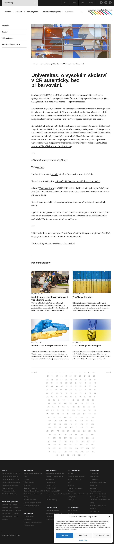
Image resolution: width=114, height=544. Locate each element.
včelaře (54, 174)
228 (87, 448)
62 (71, 390)
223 (60, 448)
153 (76, 421)
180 (74, 431)
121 (58, 410)
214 (60, 445)
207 (71, 441)
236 (82, 452)
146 (87, 417)
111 (58, 407)
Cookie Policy (83, 540)
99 (93, 400)
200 (82, 438)
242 (73, 455)
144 (76, 417)
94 (68, 400)
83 (66, 397)
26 (57, 379)
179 (68, 431)
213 (55, 445)
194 (49, 438)
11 (88, 373)
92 (59, 400)
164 (87, 424)
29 (71, 379)
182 (84, 431)
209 (82, 441)
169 (66, 428)
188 (65, 434)
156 (92, 421)
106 (82, 404)
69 (52, 393)
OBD (74, 3)
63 (75, 390)
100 (49, 404)
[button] (109, 517)
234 (71, 452)
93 (63, 400)
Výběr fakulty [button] (20, 3)
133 (68, 414)
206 (65, 441)
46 (47, 386)
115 (79, 407)
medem (40, 167)
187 (60, 434)
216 (71, 445)
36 (52, 383)
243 (79, 455)
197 (65, 438)
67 (95, 390)
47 (52, 386)
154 (81, 421)
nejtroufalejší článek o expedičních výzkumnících (77, 181)
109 (48, 407)
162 (76, 424)
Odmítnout (83, 535)
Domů (36, 64)
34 (95, 379)
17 (66, 376)
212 (49, 445)
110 (53, 407)
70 (57, 393)
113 (68, 407)
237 (87, 452)
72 (66, 393)
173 (87, 428)
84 (71, 397)
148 (50, 421)
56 (95, 386)
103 (65, 404)
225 (71, 448)
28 (66, 379)
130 (52, 414)
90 (49, 400)
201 (87, 438)
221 (49, 448)
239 (57, 455)
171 (77, 428)
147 (92, 417)
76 (85, 393)
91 (54, 400)
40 (71, 383)
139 (49, 417)
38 (61, 383)
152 (71, 421)
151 (66, 421)
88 (90, 397)
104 (71, 404)
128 (95, 410)
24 (47, 379)
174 (92, 428)
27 (61, 379)
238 (93, 452)
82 (61, 397)
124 (73, 410)
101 (55, 404)
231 (54, 452)
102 (60, 404)
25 (52, 379)
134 (73, 414)
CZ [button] (66, 3)
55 (90, 386)
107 (87, 404)
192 (87, 434)
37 (56, 383)
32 (85, 379)
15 (57, 376)
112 (63, 407)
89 (95, 397)
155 (87, 421)
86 (80, 397)
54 (85, 386)
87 (85, 397)
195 (54, 438)
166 (49, 428)
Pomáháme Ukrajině (83, 297)
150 (60, 421)
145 (82, 417)
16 (61, 376)
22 (89, 376)
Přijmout (65, 535)
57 (47, 390)
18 (70, 376)
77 (90, 393)
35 (47, 383)
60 (61, 390)
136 (84, 414)
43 (85, 383)
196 (60, 438)
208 (77, 441)
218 (81, 445)
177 (58, 431)
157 (49, 424)
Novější (34, 372)
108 (92, 404)
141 (60, 417)
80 (52, 397)
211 (94, 441)
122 (63, 410)
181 (79, 431)
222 (54, 448)
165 (92, 424)
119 (47, 410)
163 (81, 424)
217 (76, 445)
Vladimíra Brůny (46, 188)
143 (71, 417)
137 (90, 414)
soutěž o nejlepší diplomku (94, 215)
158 (55, 424)
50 (66, 386)
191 (82, 434)
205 (60, 441)
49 (62, 386)
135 (79, 414)
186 (55, 434)
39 (66, 383)
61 (66, 390)
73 (71, 393)
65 (85, 390)
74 (76, 393)
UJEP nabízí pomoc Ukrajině (87, 345)
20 (80, 376)
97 (83, 400)
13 (48, 376)
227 (82, 448)
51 (71, 386)
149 (55, 421)
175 (47, 431)
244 (85, 455)
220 (92, 445)
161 (71, 424)
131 (58, 414)
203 (48, 441)
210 (88, 441)
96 (78, 400)
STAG (91, 3)
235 (76, 452)
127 (89, 410)
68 (47, 393)
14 (52, 376)
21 (84, 376)
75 (80, 393)
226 (76, 448)
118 (94, 407)
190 (76, 434)
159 (60, 424)
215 (65, 445)
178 (63, 431)
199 (76, 438)
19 (75, 376)
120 (52, 410)
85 (75, 397)
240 (62, 455)
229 (93, 448)
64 (80, 390)
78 (95, 393)
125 (79, 410)
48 (57, 386)
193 (92, 434)
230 (49, 452)
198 (71, 438)
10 (84, 373)
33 (90, 379)
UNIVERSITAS (46, 95)
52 (76, 386)
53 (80, 386)
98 (88, 400)
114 (74, 407)
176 (52, 431)
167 (55, 428)
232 (60, 452)
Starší (108, 372)
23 (94, 376)
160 (65, 424)
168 (60, 428)
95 (73, 400)
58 (51, 390)
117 (89, 407)
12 (93, 373)
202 (93, 438)
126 (84, 410)
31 (80, 379)
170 (71, 428)
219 (87, 445)
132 (63, 414)
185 (50, 434)
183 (89, 431)
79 (47, 397)
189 (71, 434)
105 (76, 404)
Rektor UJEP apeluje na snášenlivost (49, 345)
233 (65, 452)
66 (90, 390)
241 (68, 455)
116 (84, 407)
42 (80, 383)
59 (56, 390)
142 (65, 417)
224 (65, 448)
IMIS (82, 3)
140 (55, 417)
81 (56, 397)
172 (82, 428)
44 (90, 383)
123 (68, 410)
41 (75, 383)
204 (54, 441)
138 (95, 414)
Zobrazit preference (102, 535)
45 (95, 383)
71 (61, 393)
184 (95, 431)
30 (76, 379)
